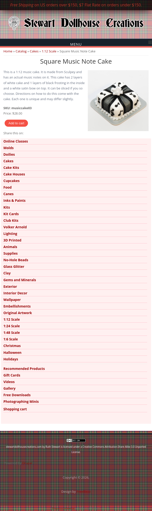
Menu (76, 44)
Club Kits (10, 220)
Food (7, 187)
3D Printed (12, 240)
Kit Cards (11, 214)
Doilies (9, 154)
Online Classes (15, 141)
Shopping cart (15, 409)
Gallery (9, 388)
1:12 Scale (49, 51)
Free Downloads (17, 395)
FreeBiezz (84, 491)
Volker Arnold (15, 227)
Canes (8, 194)
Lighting (10, 233)
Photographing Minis (21, 401)
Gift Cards (11, 375)
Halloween (12, 352)
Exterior (10, 286)
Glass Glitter (13, 266)
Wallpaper (12, 299)
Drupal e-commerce (63, 508)
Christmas (12, 345)
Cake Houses (14, 174)
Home (7, 51)
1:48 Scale (11, 332)
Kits (6, 207)
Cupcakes (11, 180)
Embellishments (17, 306)
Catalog (21, 51)
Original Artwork (17, 312)
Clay (7, 273)
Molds (8, 147)
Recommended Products (24, 368)
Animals (10, 246)
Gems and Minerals (19, 280)
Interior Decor (15, 293)
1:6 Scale (10, 339)
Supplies (10, 253)
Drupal (27, 463)
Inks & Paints (14, 200)
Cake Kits (11, 167)
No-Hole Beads (15, 260)
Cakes (34, 51)
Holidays (10, 359)
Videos (9, 381)
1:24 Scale (11, 326)
